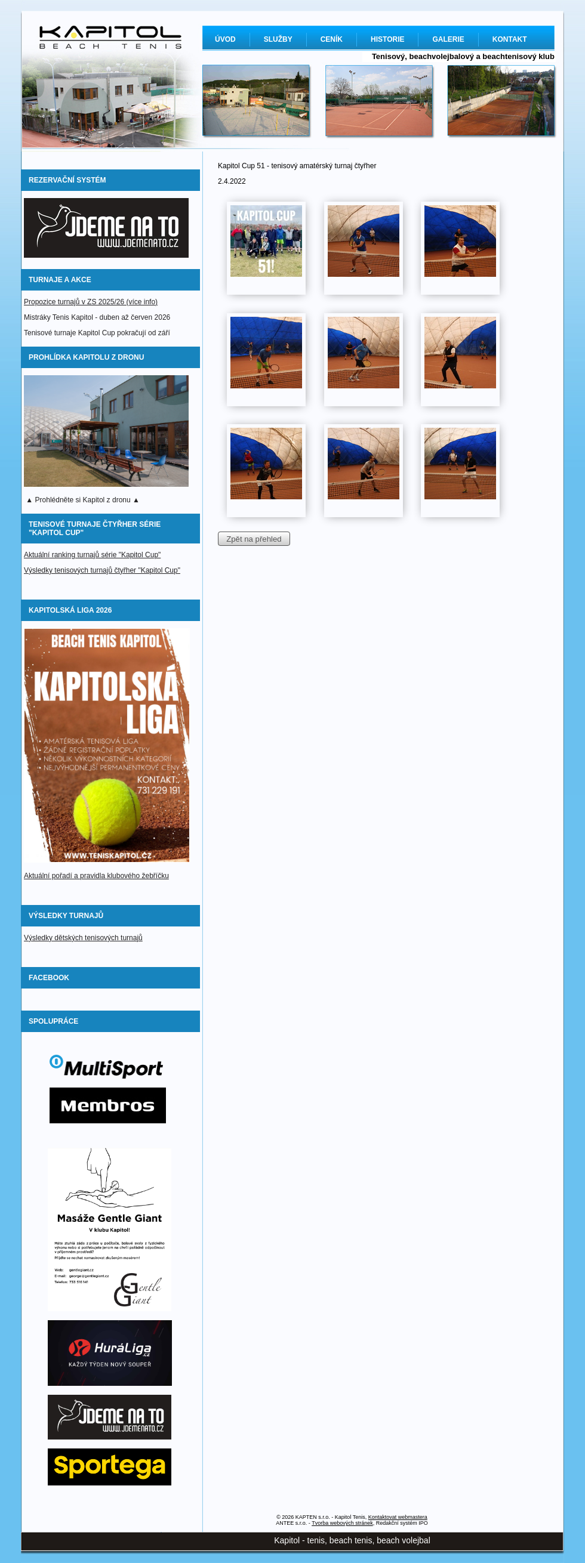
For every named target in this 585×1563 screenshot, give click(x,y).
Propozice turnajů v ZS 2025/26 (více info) (91, 302)
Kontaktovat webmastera (397, 1517)
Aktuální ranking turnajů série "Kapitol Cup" (92, 555)
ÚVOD (225, 39)
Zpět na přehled (253, 539)
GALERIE (448, 39)
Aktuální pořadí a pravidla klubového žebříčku (96, 876)
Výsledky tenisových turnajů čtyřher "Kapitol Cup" (102, 570)
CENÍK (332, 39)
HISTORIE (387, 39)
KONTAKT (509, 39)
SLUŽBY (278, 39)
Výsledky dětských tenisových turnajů (83, 938)
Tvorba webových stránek (342, 1523)
